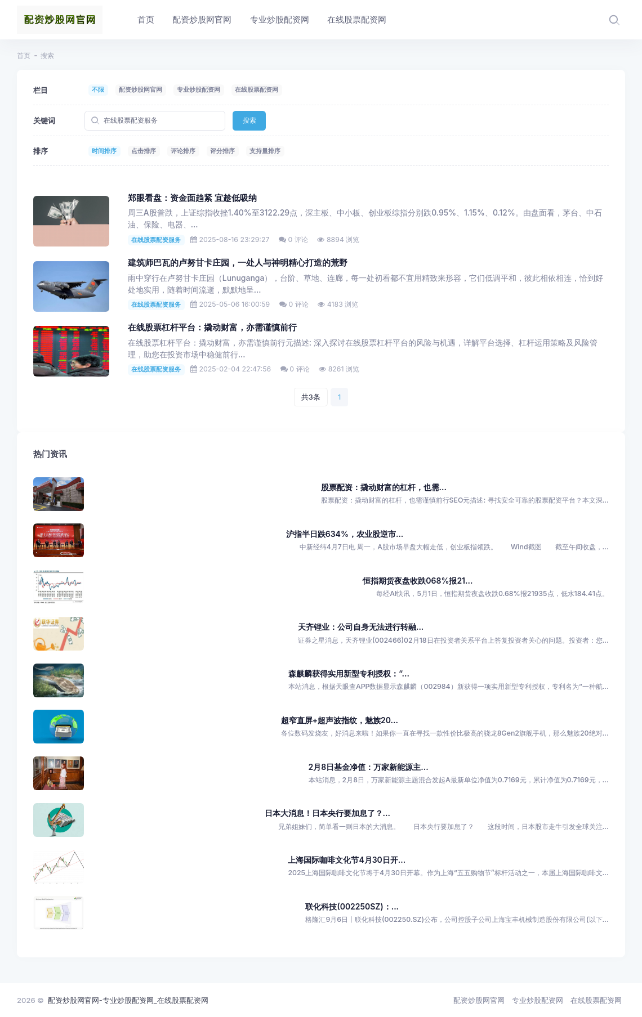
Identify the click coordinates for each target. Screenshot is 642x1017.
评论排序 (183, 151)
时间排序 (104, 151)
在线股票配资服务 (156, 240)
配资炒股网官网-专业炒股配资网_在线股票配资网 (128, 1000)
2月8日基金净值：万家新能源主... (369, 767)
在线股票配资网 (256, 89)
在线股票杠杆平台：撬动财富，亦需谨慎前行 (212, 327)
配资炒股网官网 (140, 89)
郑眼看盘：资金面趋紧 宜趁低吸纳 (192, 198)
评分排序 (222, 151)
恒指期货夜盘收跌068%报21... (417, 580)
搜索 (249, 120)
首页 (23, 55)
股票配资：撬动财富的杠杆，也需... (384, 487)
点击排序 (143, 151)
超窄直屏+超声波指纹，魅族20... (339, 720)
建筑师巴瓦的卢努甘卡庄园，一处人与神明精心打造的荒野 (237, 263)
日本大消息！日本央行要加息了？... (327, 813)
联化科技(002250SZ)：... (352, 906)
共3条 (310, 396)
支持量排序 (264, 151)
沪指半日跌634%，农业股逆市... (345, 534)
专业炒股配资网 (198, 89)
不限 (98, 89)
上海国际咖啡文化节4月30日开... (346, 859)
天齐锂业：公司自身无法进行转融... (360, 626)
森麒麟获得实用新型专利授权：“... (348, 673)
